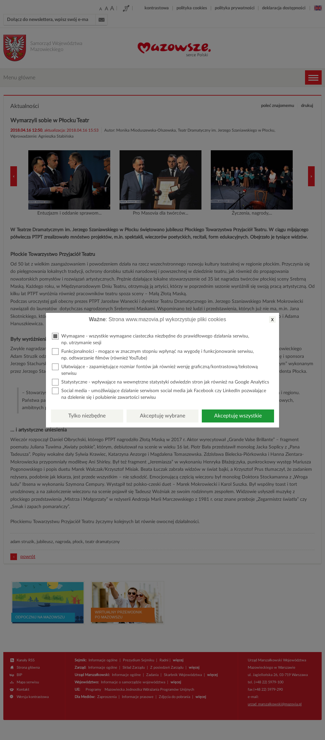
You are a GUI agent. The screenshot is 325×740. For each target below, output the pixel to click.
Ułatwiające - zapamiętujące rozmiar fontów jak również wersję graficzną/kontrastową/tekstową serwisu (155, 370)
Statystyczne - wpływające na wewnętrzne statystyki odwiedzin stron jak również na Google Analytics (160, 382)
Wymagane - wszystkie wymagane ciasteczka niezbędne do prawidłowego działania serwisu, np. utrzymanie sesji (150, 339)
